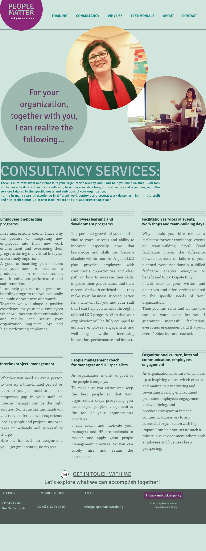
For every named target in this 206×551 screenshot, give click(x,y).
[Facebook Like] (36, 514)
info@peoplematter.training (103, 507)
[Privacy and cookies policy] (163, 495)
